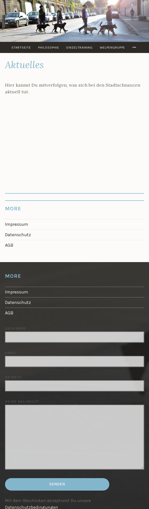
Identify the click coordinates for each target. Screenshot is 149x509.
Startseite (21, 47)
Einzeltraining (79, 47)
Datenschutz (18, 234)
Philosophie (48, 47)
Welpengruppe (112, 47)
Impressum (16, 224)
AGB (9, 245)
